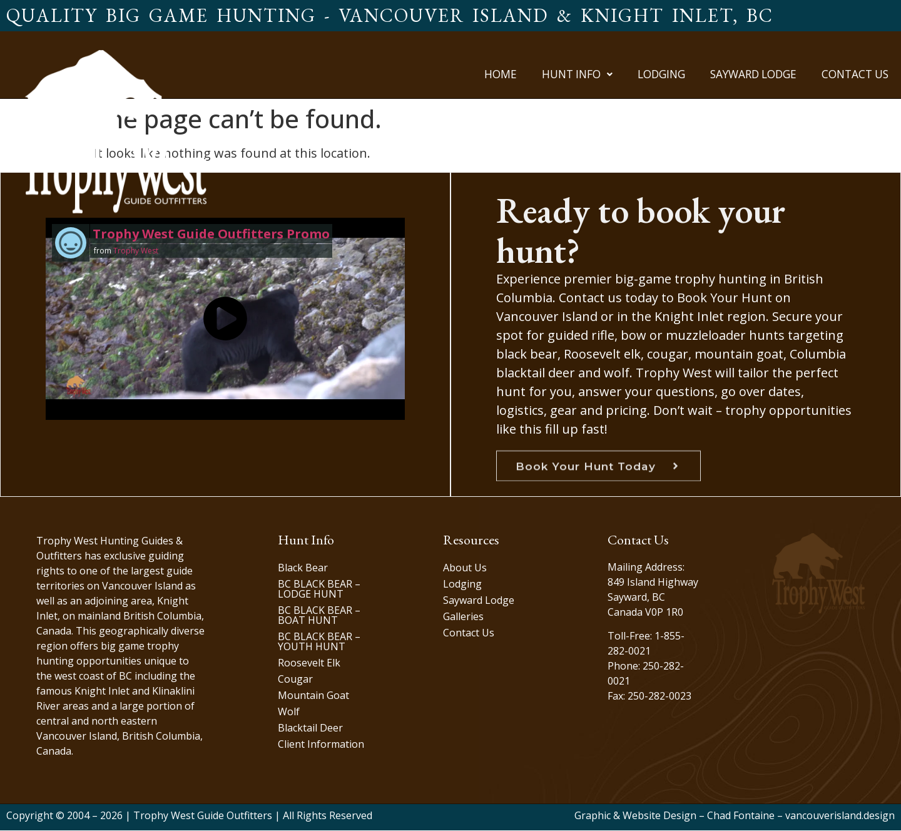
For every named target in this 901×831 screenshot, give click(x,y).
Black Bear (303, 568)
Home (500, 74)
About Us (465, 568)
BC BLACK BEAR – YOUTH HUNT (319, 642)
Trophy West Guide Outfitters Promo (210, 233)
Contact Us (855, 74)
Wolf (289, 712)
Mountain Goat (313, 696)
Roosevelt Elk (309, 663)
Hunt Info (577, 74)
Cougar (295, 679)
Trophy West (135, 250)
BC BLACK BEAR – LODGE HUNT (319, 589)
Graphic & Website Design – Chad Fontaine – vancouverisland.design (734, 816)
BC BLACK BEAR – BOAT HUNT (319, 616)
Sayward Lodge (753, 74)
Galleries (463, 617)
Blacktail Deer (310, 728)
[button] (577, 74)
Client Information (321, 745)
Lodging (661, 74)
